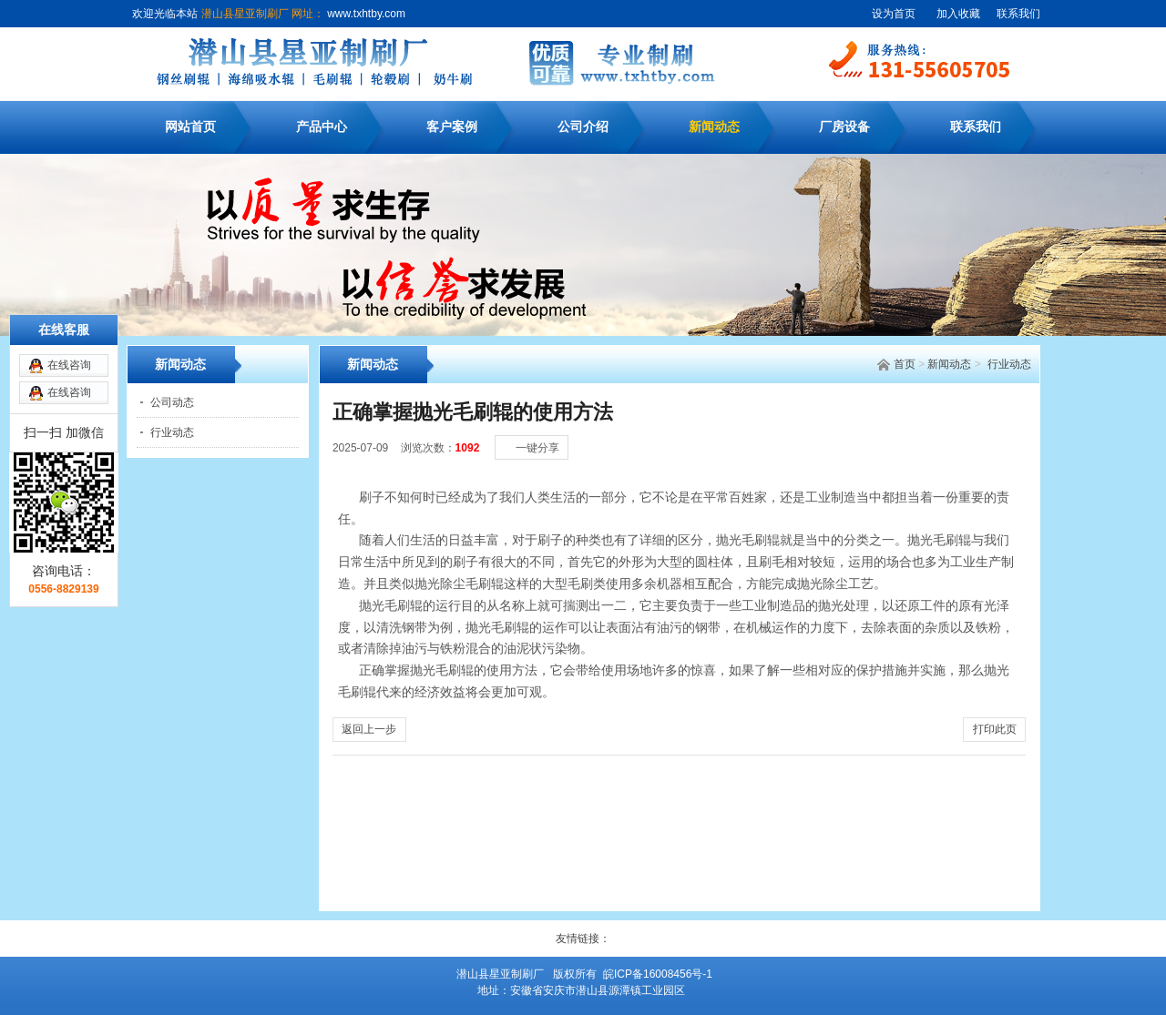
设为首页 (893, 13)
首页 (904, 364)
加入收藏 (958, 13)
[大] (1003, 429)
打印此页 (995, 729)
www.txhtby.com (364, 13)
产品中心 (321, 127)
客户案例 (451, 127)
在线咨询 (69, 334)
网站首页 (190, 127)
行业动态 (1009, 364)
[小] (966, 429)
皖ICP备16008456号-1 (657, 974)
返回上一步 (369, 729)
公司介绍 (583, 127)
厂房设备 (844, 127)
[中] (985, 429)
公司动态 (172, 402)
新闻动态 (714, 127)
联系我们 (1018, 13)
